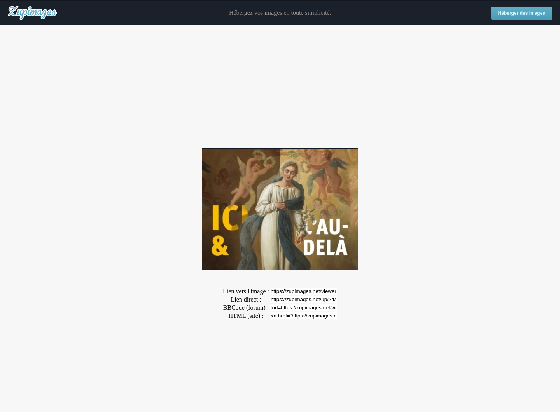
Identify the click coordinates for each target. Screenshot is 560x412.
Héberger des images (521, 13)
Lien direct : (246, 299)
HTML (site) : (245, 315)
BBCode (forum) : (246, 307)
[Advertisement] (280, 86)
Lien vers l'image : (246, 291)
